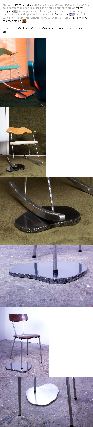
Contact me (64, 14)
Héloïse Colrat (23, 4)
